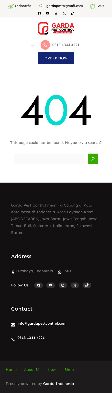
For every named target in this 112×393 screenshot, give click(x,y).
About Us (32, 369)
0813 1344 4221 (31, 337)
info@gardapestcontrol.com (42, 323)
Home (11, 369)
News (52, 369)
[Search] (93, 159)
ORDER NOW (56, 58)
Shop (69, 369)
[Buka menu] (33, 45)
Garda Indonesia (58, 383)
